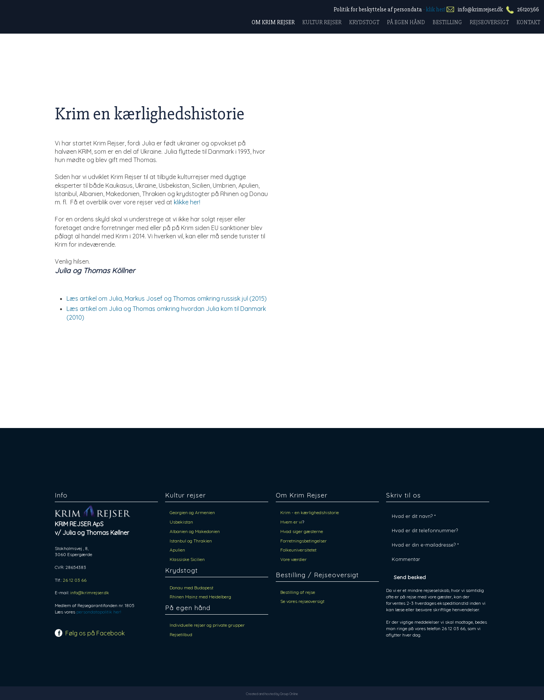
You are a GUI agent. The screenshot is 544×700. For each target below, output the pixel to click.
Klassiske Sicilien (187, 559)
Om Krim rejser (273, 22)
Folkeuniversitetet (298, 550)
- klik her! (434, 9)
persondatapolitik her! (98, 612)
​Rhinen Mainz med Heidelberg (200, 597)
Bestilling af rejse (297, 592)
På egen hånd (406, 22)
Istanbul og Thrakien (191, 541)
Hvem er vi (291, 522)
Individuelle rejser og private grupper (207, 625)
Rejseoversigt (489, 22)
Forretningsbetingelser (303, 541)
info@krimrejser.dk (480, 9)
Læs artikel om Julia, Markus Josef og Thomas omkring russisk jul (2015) (166, 298)
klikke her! (187, 202)
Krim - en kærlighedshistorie (309, 512)
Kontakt (528, 22)
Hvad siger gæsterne (301, 531)
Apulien (177, 550)
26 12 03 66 (75, 580)
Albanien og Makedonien (196, 531)
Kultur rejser (322, 22)
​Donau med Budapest (191, 587)
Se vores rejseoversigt (302, 601)
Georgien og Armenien (192, 512)
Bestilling (447, 22)
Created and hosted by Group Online (272, 694)
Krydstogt (364, 22)
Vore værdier (293, 559)
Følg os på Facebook (95, 633)
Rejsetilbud (181, 634)
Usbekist (179, 522)
